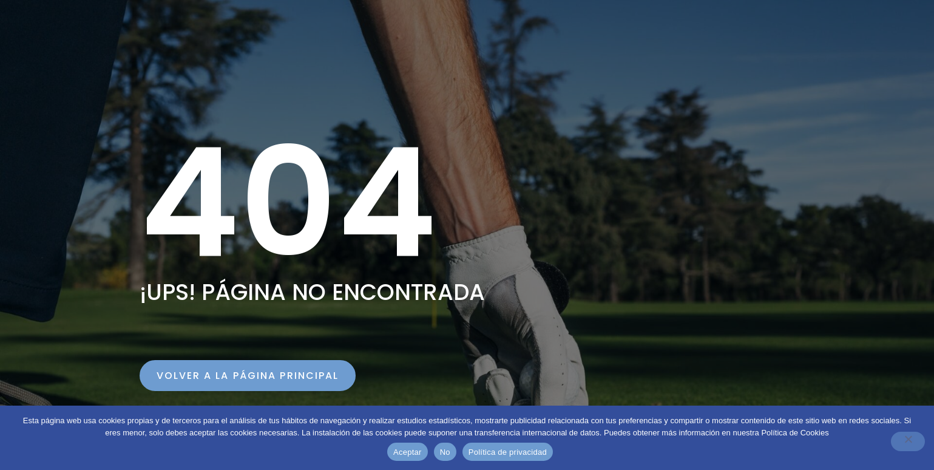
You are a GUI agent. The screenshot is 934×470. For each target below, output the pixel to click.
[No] (908, 441)
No (445, 452)
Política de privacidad (508, 452)
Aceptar (407, 452)
